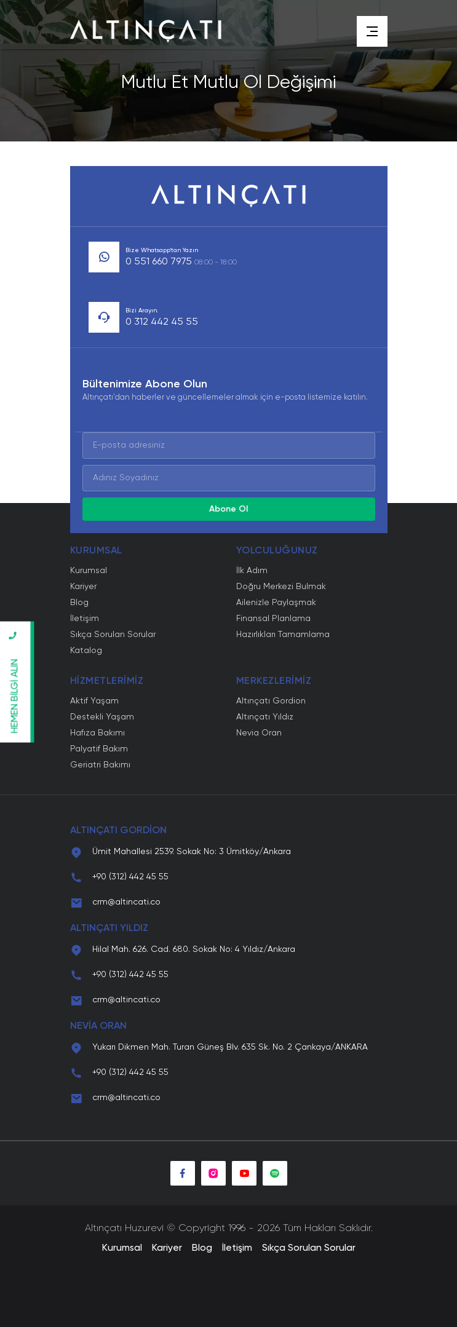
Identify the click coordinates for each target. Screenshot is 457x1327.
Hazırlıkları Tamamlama (283, 634)
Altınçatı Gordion (271, 701)
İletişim (84, 618)
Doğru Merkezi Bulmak (281, 586)
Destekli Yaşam (102, 717)
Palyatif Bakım (99, 749)
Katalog (86, 650)
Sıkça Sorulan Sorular (113, 634)
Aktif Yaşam (94, 701)
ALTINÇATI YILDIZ (109, 928)
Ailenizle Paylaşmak (276, 602)
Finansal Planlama (273, 618)
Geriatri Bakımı (100, 765)
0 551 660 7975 (181, 262)
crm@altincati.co (126, 902)
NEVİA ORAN (98, 1026)
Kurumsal (88, 570)
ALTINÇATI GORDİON (118, 831)
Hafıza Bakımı (97, 733)
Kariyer (83, 586)
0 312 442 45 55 (161, 322)
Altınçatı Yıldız (264, 717)
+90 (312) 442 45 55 (130, 877)
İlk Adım (252, 570)
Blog (79, 602)
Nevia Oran (259, 733)
